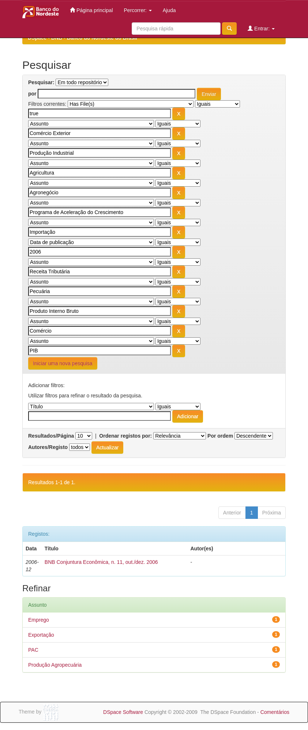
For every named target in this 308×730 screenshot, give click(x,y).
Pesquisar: (41, 82)
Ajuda (169, 10)
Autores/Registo (48, 447)
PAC (33, 650)
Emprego (38, 620)
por (32, 94)
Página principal (91, 10)
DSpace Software (123, 712)
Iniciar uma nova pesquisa (63, 363)
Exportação (41, 635)
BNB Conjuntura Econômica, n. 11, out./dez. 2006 (101, 562)
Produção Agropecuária (55, 665)
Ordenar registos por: (125, 436)
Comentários (274, 712)
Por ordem (220, 436)
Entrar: (261, 28)
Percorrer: (138, 10)
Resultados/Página (51, 436)
